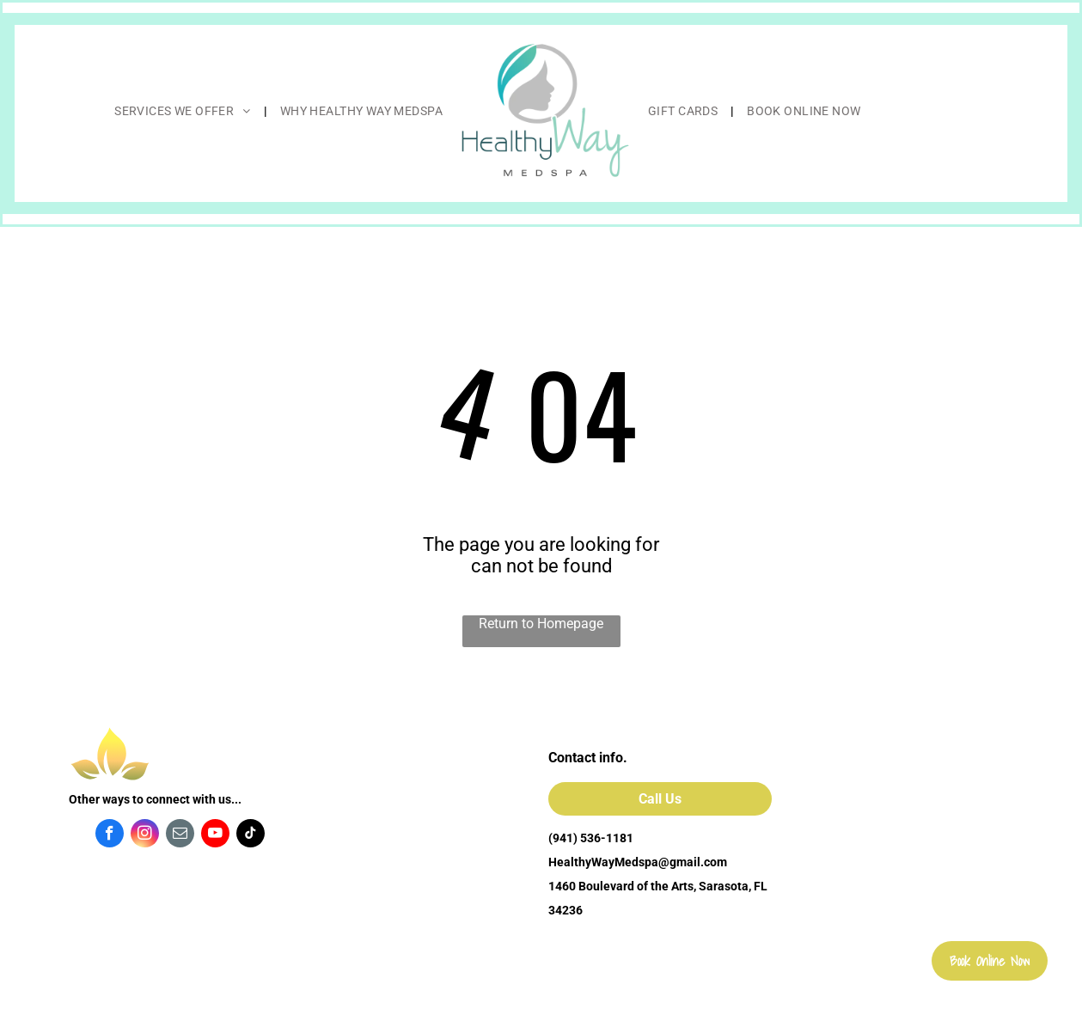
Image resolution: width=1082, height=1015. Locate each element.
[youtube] (215, 835)
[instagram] (145, 835)
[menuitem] (184, 111)
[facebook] (109, 835)
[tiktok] (250, 835)
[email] (180, 835)
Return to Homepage (541, 623)
